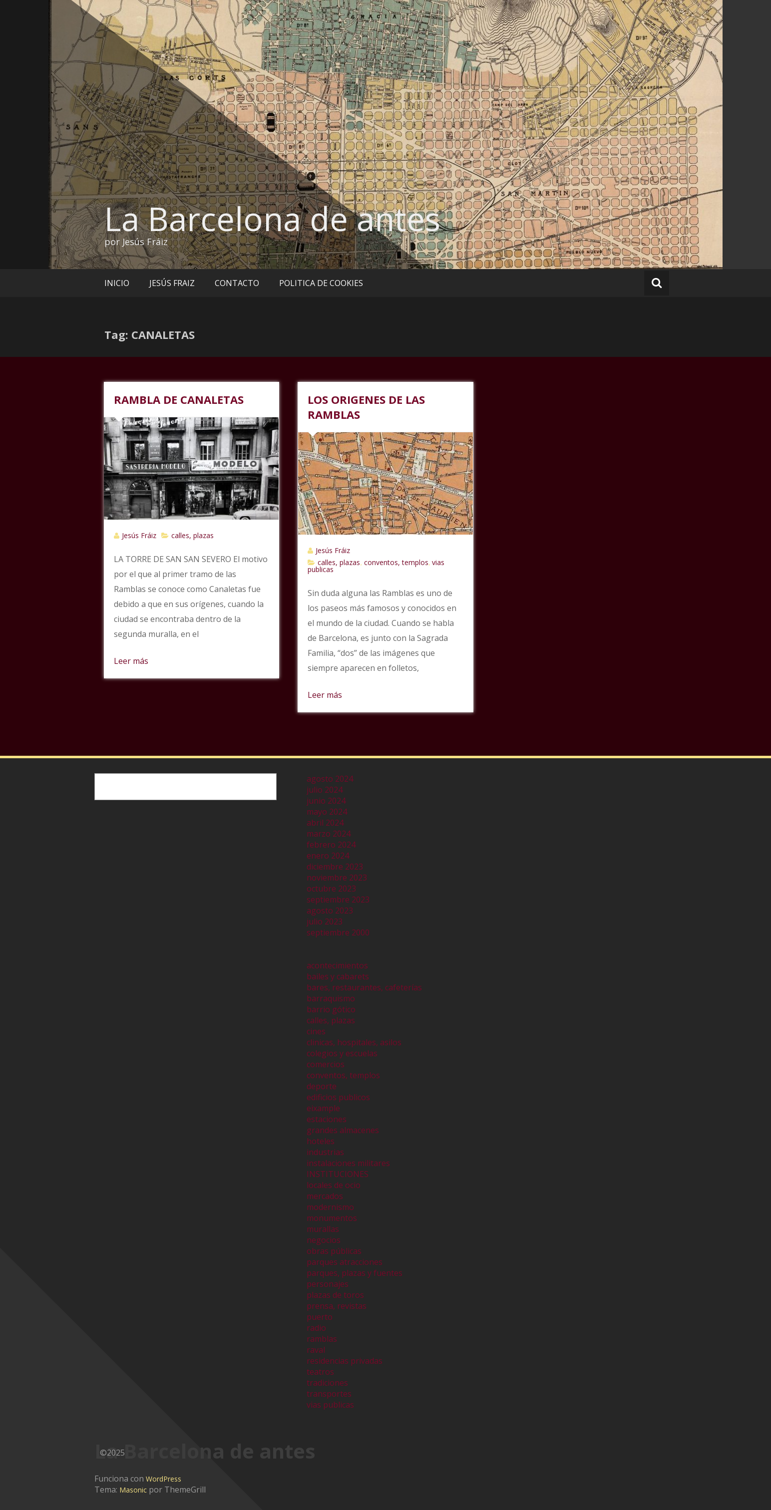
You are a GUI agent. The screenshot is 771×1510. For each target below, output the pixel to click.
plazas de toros (335, 1294)
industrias (325, 1152)
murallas (323, 1228)
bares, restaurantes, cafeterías (364, 987)
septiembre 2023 (338, 899)
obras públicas (334, 1250)
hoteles (321, 1141)
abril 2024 (325, 822)
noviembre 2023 (337, 877)
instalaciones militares (348, 1163)
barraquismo (331, 998)
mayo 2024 (327, 811)
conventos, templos (396, 562)
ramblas (322, 1338)
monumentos (332, 1217)
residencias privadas (345, 1360)
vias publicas (330, 1404)
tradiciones (327, 1382)
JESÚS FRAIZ (172, 283)
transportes (329, 1393)
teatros (320, 1371)
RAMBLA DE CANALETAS (179, 399)
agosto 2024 (330, 778)
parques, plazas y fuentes (354, 1272)
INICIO (116, 283)
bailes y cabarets (338, 976)
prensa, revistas (337, 1305)
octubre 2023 (331, 888)
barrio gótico (331, 1009)
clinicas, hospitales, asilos (354, 1042)
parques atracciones (345, 1261)
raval (316, 1349)
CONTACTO (237, 283)
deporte (322, 1086)
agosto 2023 (330, 910)
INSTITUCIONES (338, 1174)
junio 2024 (326, 800)
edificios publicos (338, 1097)
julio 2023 (325, 921)
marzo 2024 (329, 833)
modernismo (330, 1207)
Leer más (131, 660)
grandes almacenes (343, 1130)
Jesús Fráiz (139, 535)
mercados (325, 1196)
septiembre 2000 (338, 932)
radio (316, 1327)
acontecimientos (337, 965)
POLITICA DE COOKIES (321, 283)
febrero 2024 (331, 844)
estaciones (327, 1119)
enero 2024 (328, 855)
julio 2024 (325, 789)
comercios (326, 1064)
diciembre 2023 (335, 866)
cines (316, 1031)
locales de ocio (334, 1185)
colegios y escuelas (342, 1053)
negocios (324, 1239)
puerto (320, 1316)
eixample (323, 1108)
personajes (328, 1283)
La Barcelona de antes (272, 219)
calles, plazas (192, 535)
